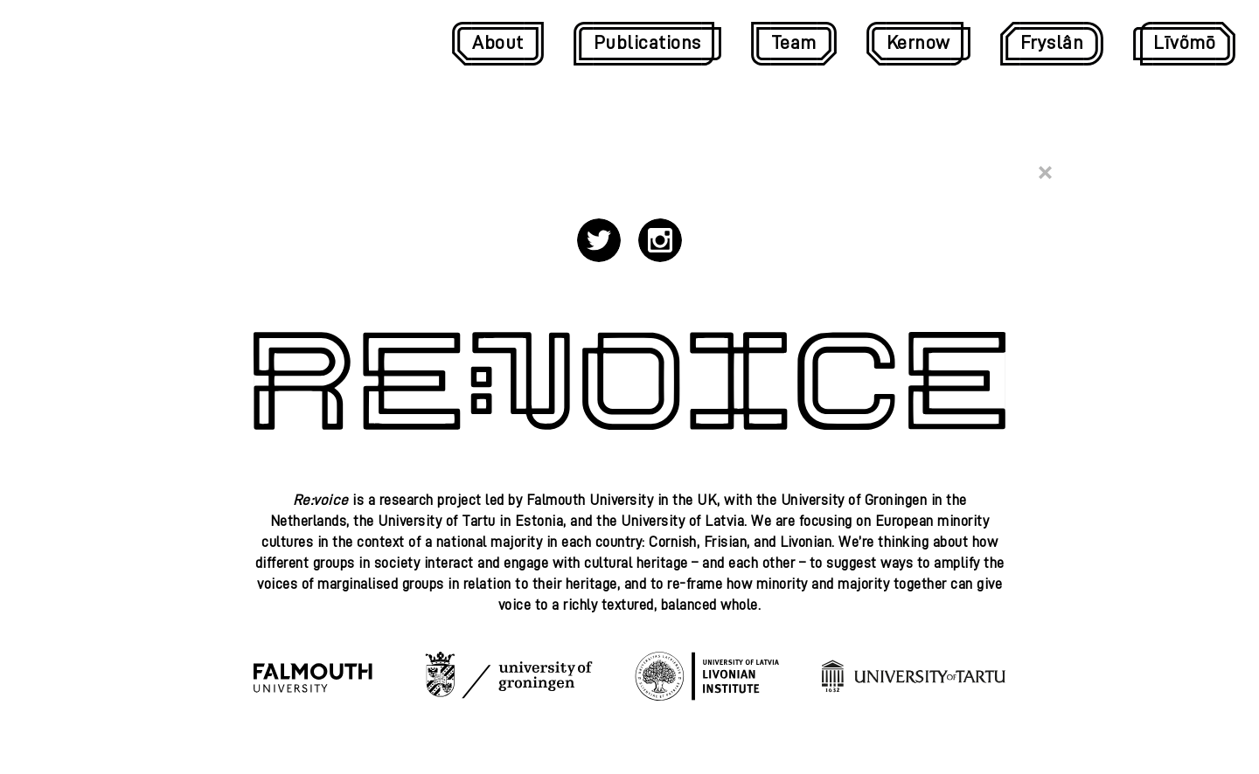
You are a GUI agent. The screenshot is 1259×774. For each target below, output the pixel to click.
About (498, 42)
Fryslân (1052, 42)
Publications (647, 42)
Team (794, 42)
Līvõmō (1184, 42)
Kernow (918, 42)
